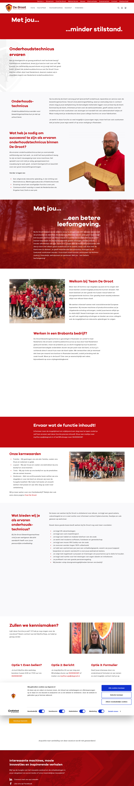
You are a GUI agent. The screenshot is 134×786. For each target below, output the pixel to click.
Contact (114, 1)
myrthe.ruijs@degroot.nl (70, 676)
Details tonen (113, 782)
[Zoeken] (118, 8)
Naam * (12, 689)
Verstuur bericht (20, 721)
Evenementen (104, 1)
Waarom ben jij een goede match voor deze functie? (27, 700)
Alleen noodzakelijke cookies (116, 772)
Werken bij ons (73, 1)
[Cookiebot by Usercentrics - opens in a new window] (13, 781)
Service (40, 1)
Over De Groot (61, 1)
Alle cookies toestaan (116, 758)
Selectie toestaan (116, 765)
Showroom (50, 1)
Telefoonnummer (94, 689)
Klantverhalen (92, 1)
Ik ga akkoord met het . (26, 709)
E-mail (52, 689)
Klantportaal (123, 1)
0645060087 (17, 676)
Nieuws (82, 1)
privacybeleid (34, 709)
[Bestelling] (126, 8)
